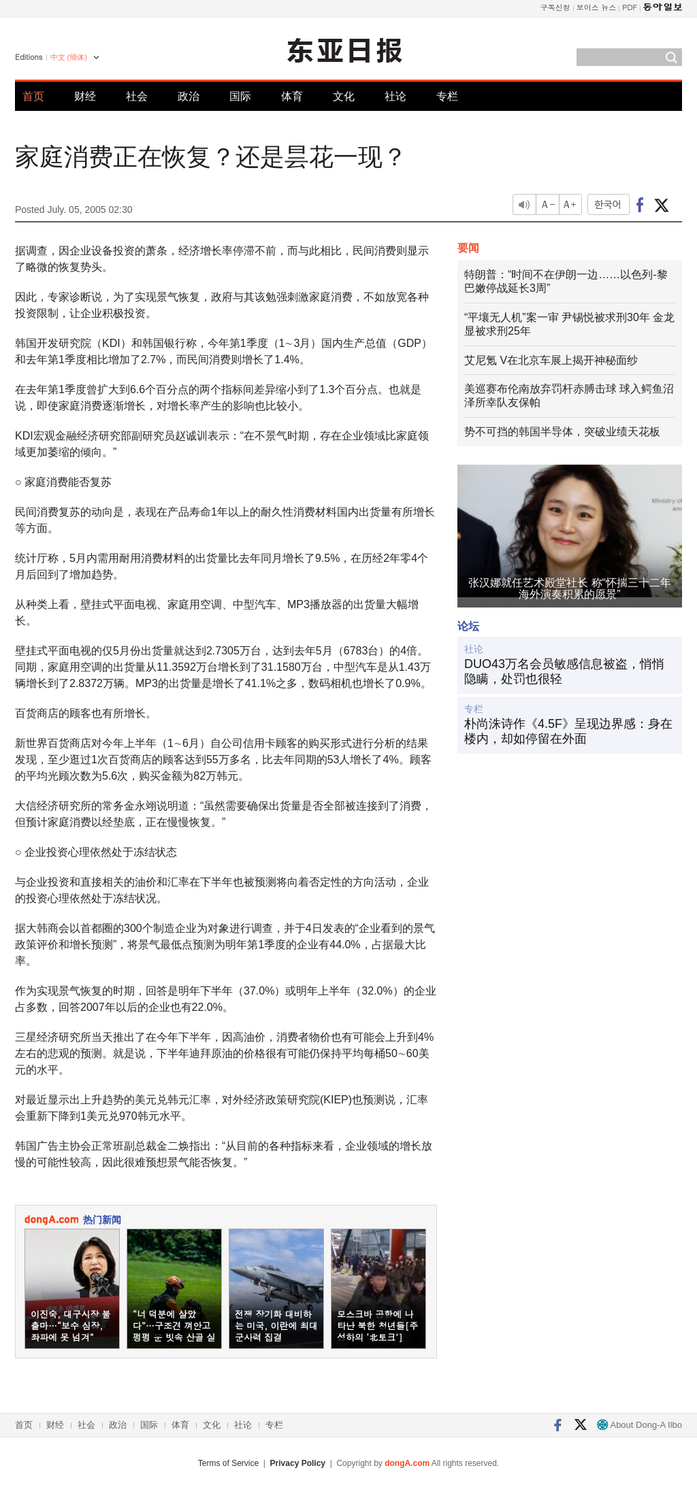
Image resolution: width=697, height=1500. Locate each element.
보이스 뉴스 (597, 7)
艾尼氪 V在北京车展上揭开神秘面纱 (551, 360)
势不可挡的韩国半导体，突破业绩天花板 (562, 431)
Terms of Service (228, 1463)
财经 (85, 96)
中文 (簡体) (68, 57)
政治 (188, 96)
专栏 (447, 96)
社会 (137, 96)
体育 (292, 96)
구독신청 (555, 7)
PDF (629, 7)
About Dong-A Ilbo (639, 1425)
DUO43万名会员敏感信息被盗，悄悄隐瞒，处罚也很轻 (564, 671)
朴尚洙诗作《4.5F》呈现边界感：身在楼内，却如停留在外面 (568, 731)
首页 (33, 96)
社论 (395, 96)
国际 (240, 96)
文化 (344, 96)
